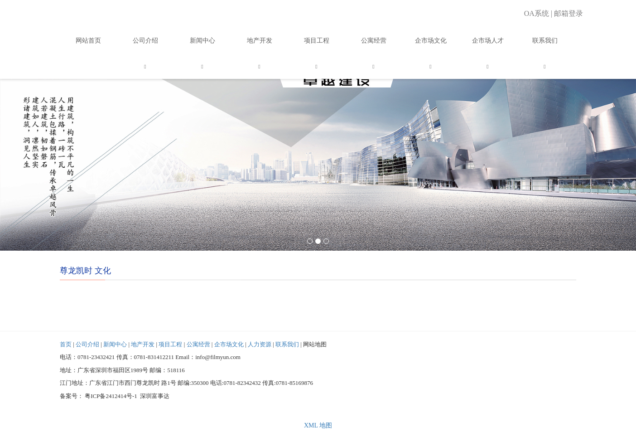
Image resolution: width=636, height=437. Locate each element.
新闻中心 (202, 40)
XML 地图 (318, 425)
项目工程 (316, 40)
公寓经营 (373, 40)
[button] (145, 66)
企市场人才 (488, 40)
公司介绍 (145, 40)
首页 (66, 344)
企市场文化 (431, 40)
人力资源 (259, 344)
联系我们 (545, 40)
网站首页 (88, 40)
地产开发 (259, 40)
